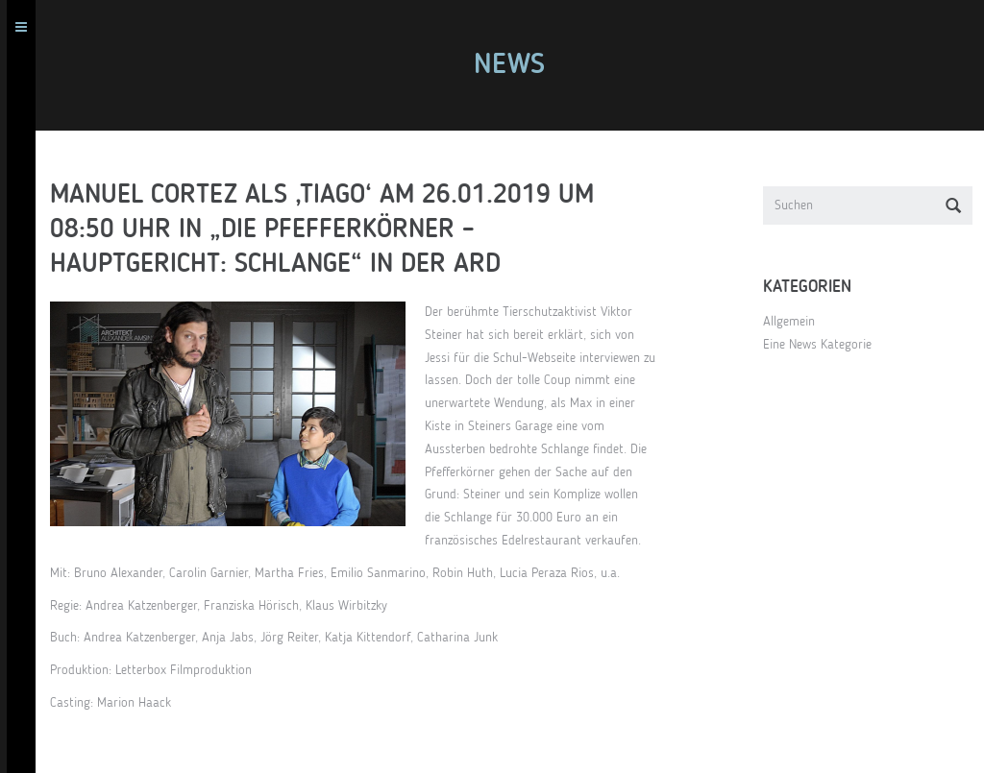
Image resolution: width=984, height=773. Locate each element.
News (516, 65)
